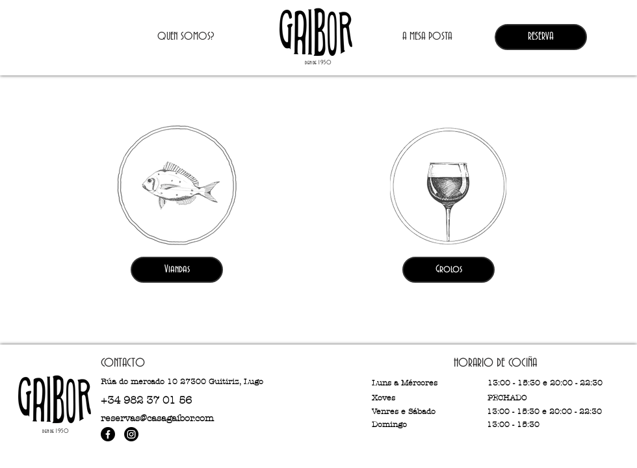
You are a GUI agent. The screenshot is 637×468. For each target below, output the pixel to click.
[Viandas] (177, 270)
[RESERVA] (541, 37)
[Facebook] (108, 434)
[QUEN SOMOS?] (186, 37)
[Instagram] (131, 434)
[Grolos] (448, 270)
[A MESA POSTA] (427, 37)
